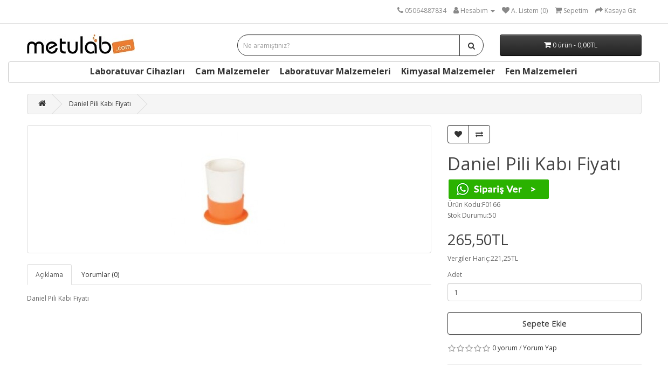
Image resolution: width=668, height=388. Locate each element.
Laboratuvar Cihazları (137, 71)
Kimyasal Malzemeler (448, 71)
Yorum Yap (540, 347)
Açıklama (49, 274)
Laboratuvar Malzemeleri (335, 71)
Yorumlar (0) (100, 274)
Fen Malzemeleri (541, 71)
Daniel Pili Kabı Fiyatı (100, 103)
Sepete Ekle (544, 323)
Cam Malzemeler (232, 71)
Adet (454, 274)
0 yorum (505, 347)
